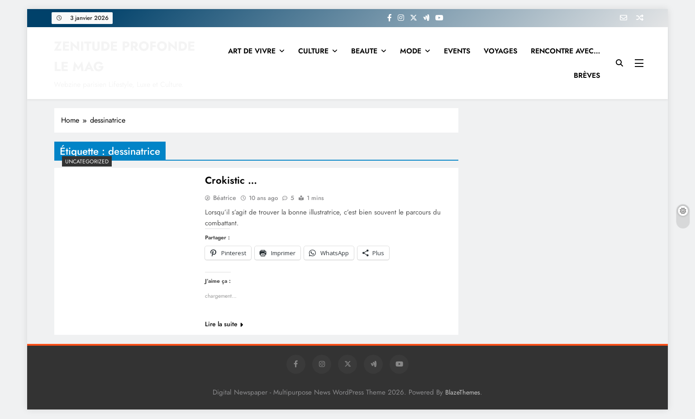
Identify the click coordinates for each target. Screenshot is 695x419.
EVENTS (457, 51)
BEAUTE (364, 51)
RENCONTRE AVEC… (565, 51)
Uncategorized (87, 161)
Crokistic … (231, 180)
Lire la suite (224, 324)
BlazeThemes (462, 392)
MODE (410, 51)
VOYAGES (500, 51)
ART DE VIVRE (252, 51)
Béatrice (224, 198)
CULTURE (313, 51)
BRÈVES (587, 75)
